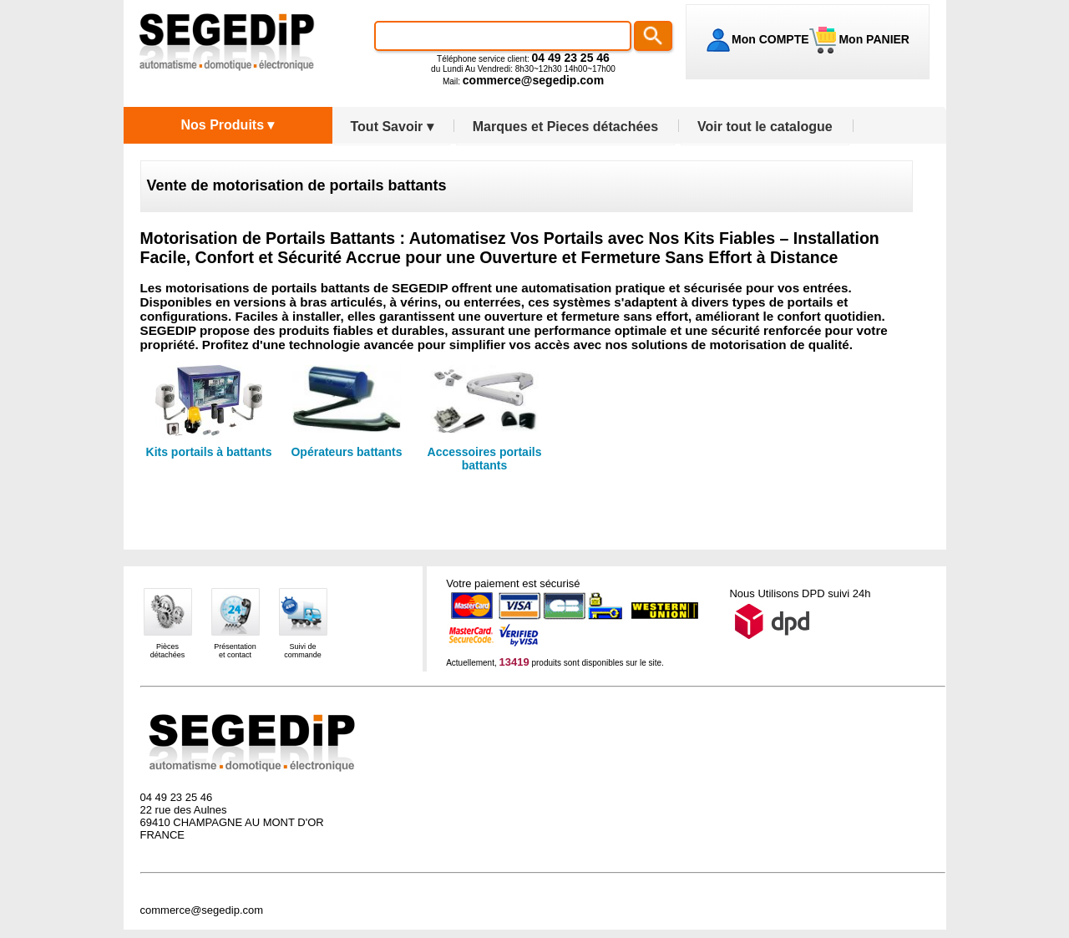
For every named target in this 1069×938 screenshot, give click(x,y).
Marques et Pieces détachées (565, 126)
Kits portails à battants (209, 452)
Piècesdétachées (167, 650)
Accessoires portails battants (485, 458)
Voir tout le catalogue (765, 126)
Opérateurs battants (346, 452)
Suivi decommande (303, 650)
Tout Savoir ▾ (392, 126)
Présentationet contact (235, 650)
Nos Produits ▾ (227, 125)
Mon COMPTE (770, 39)
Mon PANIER (872, 39)
